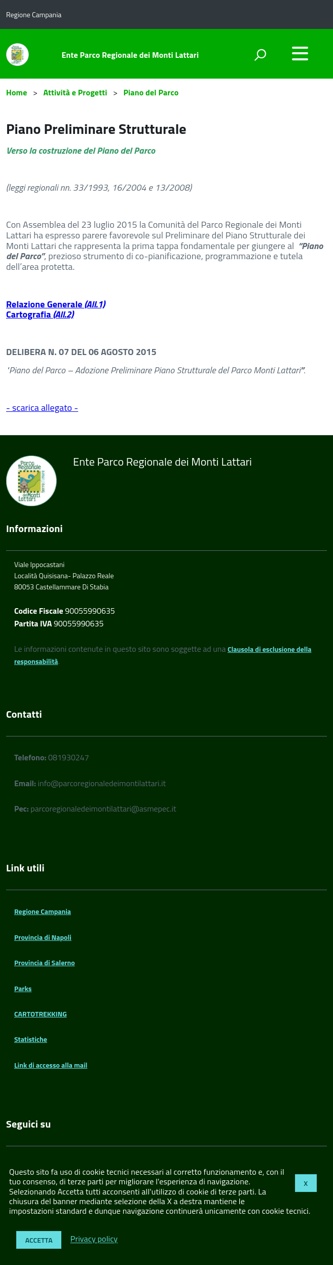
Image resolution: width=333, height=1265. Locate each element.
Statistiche (30, 1039)
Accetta (39, 1240)
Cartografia (29, 314)
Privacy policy (94, 1239)
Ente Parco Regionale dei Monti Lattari (130, 55)
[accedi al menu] (300, 53)
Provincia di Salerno (44, 962)
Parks (22, 988)
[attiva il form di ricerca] (260, 54)
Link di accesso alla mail (50, 1065)
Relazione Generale (55, 304)
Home (16, 92)
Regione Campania (42, 911)
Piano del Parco (150, 92)
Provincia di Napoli (42, 937)
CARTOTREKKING (40, 1013)
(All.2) (63, 314)
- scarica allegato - (42, 407)
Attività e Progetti (75, 92)
